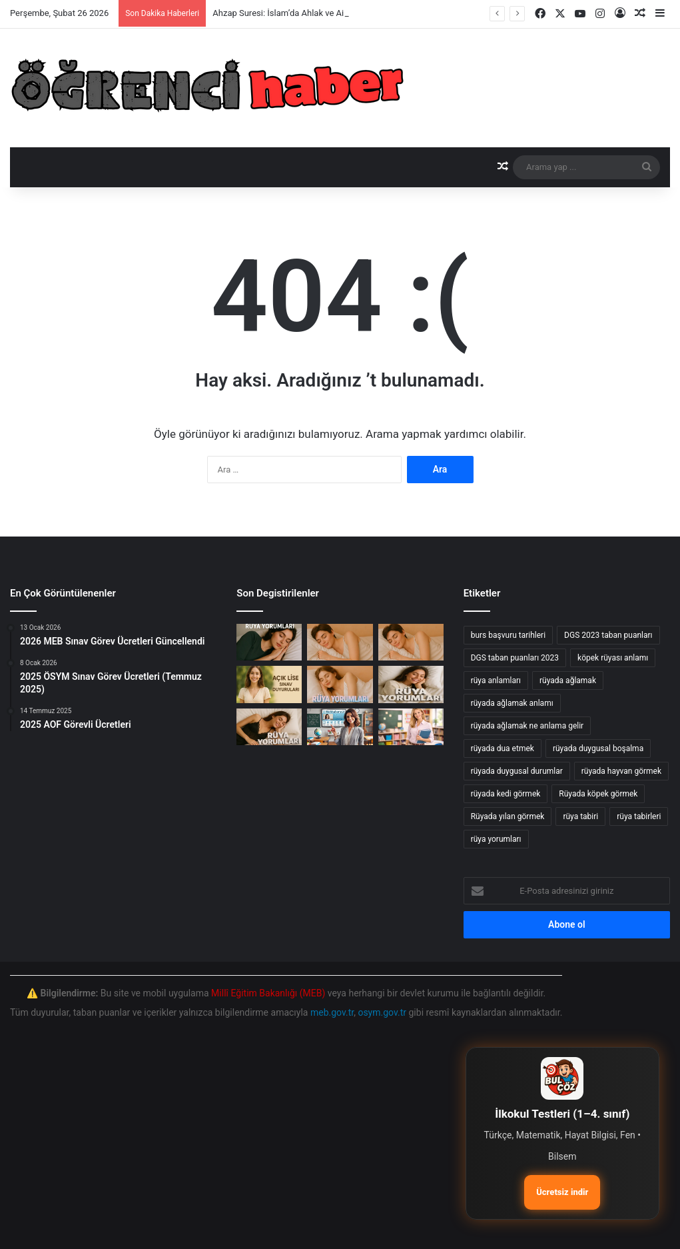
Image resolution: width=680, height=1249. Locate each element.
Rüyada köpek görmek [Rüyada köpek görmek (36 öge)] (598, 793)
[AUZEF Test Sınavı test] (339, 726)
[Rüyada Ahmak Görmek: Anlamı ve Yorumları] (339, 684)
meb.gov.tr (332, 1012)
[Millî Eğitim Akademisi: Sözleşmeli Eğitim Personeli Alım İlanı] (411, 726)
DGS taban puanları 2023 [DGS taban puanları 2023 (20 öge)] (515, 657)
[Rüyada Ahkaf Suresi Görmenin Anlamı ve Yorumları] (411, 684)
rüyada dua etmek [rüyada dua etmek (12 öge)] (502, 748)
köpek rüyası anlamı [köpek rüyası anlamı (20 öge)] (612, 657)
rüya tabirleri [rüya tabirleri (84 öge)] (639, 816)
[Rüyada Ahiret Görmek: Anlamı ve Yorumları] (269, 726)
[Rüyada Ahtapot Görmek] (339, 642)
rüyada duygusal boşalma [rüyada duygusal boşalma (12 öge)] (598, 748)
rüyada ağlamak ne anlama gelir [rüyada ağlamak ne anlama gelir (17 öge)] (527, 725)
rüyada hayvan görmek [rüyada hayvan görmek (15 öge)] (621, 771)
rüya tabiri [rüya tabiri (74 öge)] (580, 816)
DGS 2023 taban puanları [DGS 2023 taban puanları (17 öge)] (608, 635)
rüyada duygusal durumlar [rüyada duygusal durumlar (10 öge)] (517, 771)
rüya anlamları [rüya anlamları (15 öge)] (496, 680)
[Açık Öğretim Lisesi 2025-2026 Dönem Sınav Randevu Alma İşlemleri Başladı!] (269, 684)
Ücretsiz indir (562, 1192)
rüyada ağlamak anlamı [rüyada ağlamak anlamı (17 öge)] (512, 703)
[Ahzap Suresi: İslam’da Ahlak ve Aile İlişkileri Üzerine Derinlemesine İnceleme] (269, 642)
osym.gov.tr (382, 1012)
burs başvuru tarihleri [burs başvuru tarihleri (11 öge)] (508, 635)
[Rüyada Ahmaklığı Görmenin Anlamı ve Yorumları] (411, 642)
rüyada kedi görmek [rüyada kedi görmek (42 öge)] (506, 793)
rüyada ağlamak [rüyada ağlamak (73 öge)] (567, 680)
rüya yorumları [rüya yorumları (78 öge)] (496, 839)
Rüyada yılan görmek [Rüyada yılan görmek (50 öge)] (508, 816)
